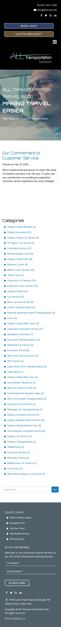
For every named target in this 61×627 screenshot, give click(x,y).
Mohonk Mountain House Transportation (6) (31, 312)
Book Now (29, 25)
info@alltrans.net (47, 9)
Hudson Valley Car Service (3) (23, 237)
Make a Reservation (20, 517)
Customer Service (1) (18, 452)
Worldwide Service (19, 533)
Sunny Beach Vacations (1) (21, 382)
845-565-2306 (48, 5)
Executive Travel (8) (18, 350)
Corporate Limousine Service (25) (25, 328)
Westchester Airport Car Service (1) (26, 473)
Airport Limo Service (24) (20, 269)
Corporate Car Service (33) (21, 280)
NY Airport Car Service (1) (20, 242)
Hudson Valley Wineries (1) (21, 226)
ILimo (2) (12, 318)
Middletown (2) (15, 446)
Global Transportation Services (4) (25, 420)
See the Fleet (17, 528)
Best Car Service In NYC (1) (21, 387)
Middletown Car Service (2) (21, 463)
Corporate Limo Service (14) (22, 285)
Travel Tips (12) (15, 275)
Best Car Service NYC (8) (20, 302)
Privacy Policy (17, 539)
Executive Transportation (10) (23, 339)
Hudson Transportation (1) (21, 441)
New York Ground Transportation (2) (27, 398)
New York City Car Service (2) (22, 355)
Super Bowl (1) (15, 371)
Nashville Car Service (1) (20, 344)
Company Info (17, 522)
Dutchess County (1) (18, 457)
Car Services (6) (15, 296)
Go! (55, 489)
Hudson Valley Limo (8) (19, 259)
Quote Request (29, 34)
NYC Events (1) (15, 361)
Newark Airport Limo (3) (20, 253)
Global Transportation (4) (21, 307)
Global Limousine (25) (19, 232)
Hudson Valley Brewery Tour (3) (24, 425)
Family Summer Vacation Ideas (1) (25, 393)
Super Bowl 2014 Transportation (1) (27, 366)
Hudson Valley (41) (17, 291)
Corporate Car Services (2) (21, 404)
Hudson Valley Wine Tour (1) (22, 377)
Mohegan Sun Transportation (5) (24, 409)
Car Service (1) (15, 468)
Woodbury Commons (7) (20, 334)
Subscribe (17, 582)
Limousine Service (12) (19, 248)
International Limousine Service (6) (26, 430)
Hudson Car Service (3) (19, 436)
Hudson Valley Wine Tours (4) (23, 323)
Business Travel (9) (17, 264)
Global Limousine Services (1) (23, 414)
